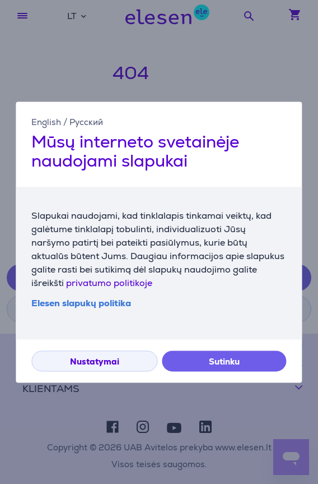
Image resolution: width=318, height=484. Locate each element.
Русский (86, 122)
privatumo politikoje (109, 283)
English (46, 122)
